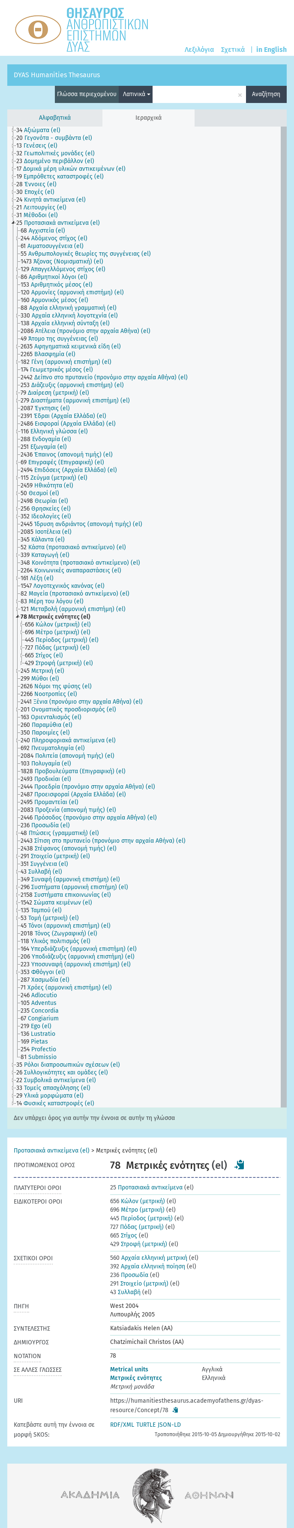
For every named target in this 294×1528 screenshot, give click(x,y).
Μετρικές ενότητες (136, 1378)
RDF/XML (122, 1424)
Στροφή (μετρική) (138, 1244)
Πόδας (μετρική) (137, 1227)
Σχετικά (233, 49)
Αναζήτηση (266, 94)
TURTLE (146, 1424)
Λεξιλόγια (199, 49)
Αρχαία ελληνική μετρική (148, 1258)
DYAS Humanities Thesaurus (57, 75)
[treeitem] (42, 130)
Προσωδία (129, 1275)
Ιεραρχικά (148, 117)
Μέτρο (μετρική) (137, 1209)
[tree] (147, 617)
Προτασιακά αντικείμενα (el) (52, 1150)
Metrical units (129, 1369)
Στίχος (123, 1235)
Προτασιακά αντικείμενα (146, 1187)
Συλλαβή (125, 1292)
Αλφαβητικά (55, 117)
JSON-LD (169, 1424)
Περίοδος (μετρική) (141, 1218)
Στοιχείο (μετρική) (139, 1283)
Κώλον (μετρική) (137, 1201)
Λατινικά (136, 94)
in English (271, 49)
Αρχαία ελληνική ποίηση (147, 1266)
